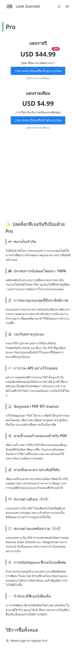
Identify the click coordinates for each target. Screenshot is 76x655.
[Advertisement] (38, 177)
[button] (59, 6)
